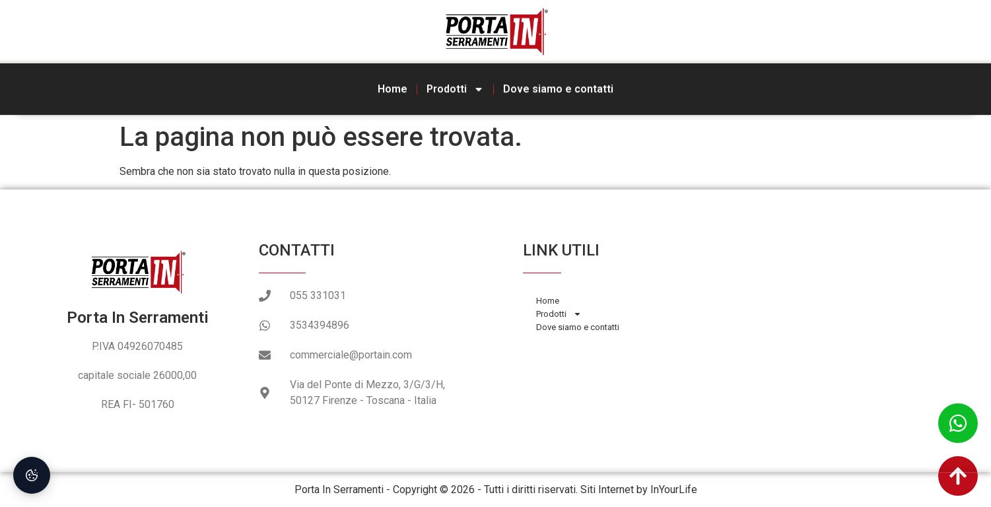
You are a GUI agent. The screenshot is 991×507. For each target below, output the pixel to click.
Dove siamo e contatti (558, 87)
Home (392, 87)
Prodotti (455, 88)
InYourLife (673, 489)
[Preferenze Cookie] (31, 475)
